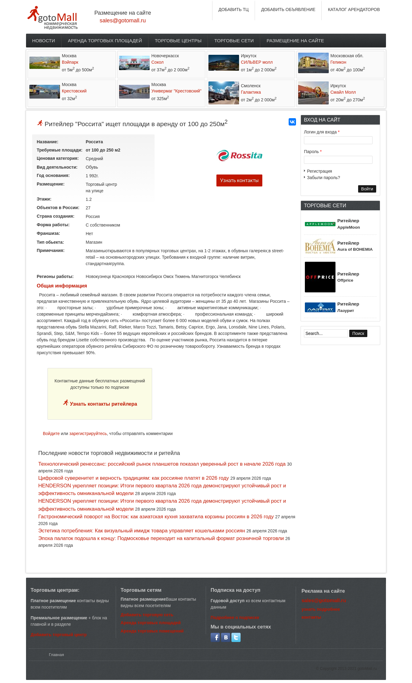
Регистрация (319, 171)
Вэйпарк (70, 62)
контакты (311, 617)
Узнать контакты (239, 180)
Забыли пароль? (323, 177)
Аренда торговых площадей (105, 40)
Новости (43, 40)
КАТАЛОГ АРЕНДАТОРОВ (354, 9)
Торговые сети (234, 40)
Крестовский (74, 90)
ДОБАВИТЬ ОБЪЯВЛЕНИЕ (288, 9)
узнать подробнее (321, 609)
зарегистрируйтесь (88, 433)
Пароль (313, 151)
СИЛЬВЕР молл (257, 62)
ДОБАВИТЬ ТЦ (234, 9)
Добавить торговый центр (59, 634)
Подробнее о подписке (235, 617)
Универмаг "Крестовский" (177, 90)
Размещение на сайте (295, 40)
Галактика (251, 92)
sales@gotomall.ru (123, 20)
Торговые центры (178, 40)
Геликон (338, 62)
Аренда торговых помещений (152, 631)
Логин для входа (321, 131)
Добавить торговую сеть (147, 614)
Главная (56, 654)
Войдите (51, 433)
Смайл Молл (343, 92)
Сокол (158, 62)
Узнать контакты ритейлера (103, 404)
